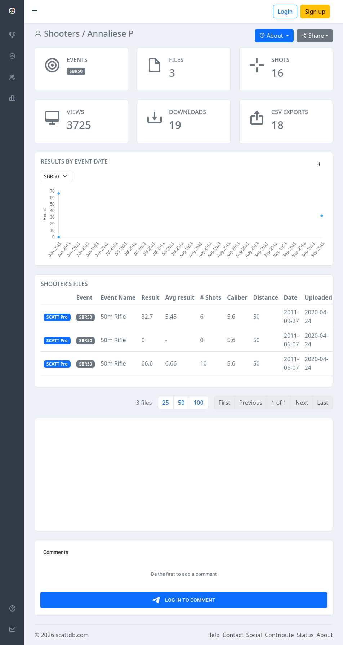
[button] (319, 165)
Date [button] (291, 297)
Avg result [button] (180, 297)
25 (165, 403)
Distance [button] (265, 297)
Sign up (315, 11)
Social (254, 635)
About (325, 635)
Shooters (61, 33)
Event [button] (84, 297)
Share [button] (312, 36)
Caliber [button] (237, 297)
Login (285, 11)
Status (305, 635)
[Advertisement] (184, 474)
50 (181, 403)
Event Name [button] (118, 297)
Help (213, 635)
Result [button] (150, 297)
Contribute (279, 635)
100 (198, 403)
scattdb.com (72, 635)
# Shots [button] (211, 297)
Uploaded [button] (318, 297)
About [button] (272, 36)
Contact (233, 635)
